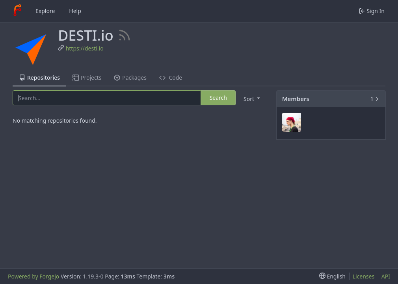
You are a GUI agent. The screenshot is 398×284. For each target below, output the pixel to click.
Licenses (364, 276)
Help (75, 11)
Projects (87, 77)
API (385, 276)
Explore (45, 11)
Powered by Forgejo (33, 276)
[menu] (251, 98)
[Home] (17, 11)
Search (218, 97)
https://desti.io (85, 48)
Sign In (372, 11)
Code (170, 77)
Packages (130, 77)
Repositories (39, 77)
